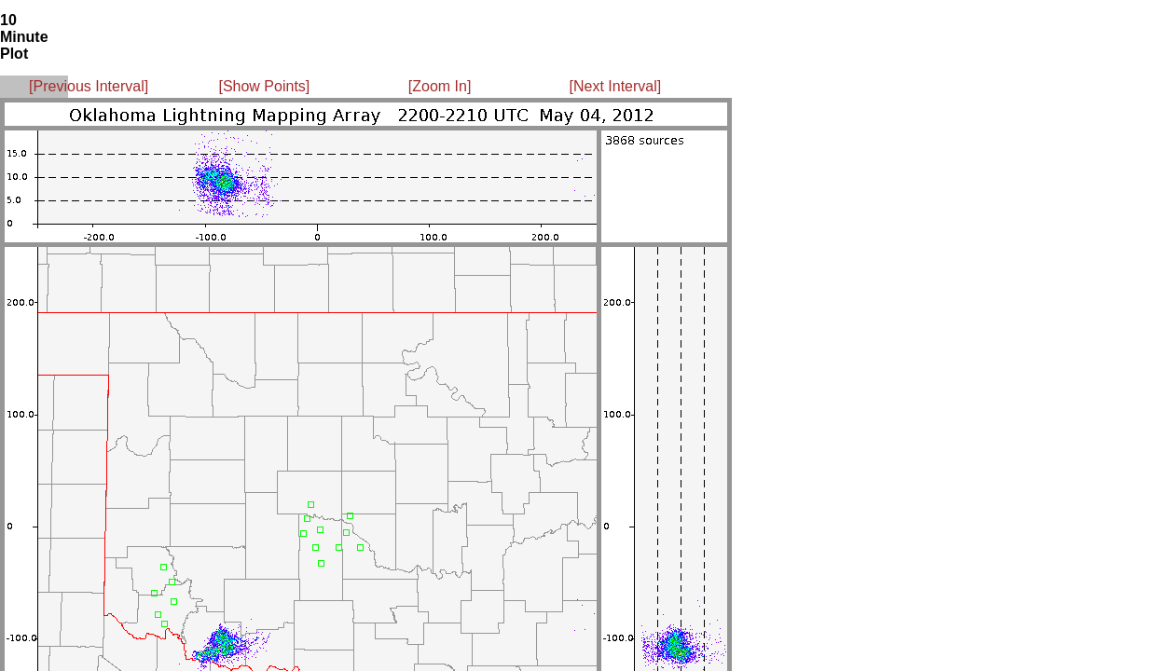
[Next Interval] (616, 86)
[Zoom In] (440, 86)
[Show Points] (264, 86)
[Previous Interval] (88, 86)
